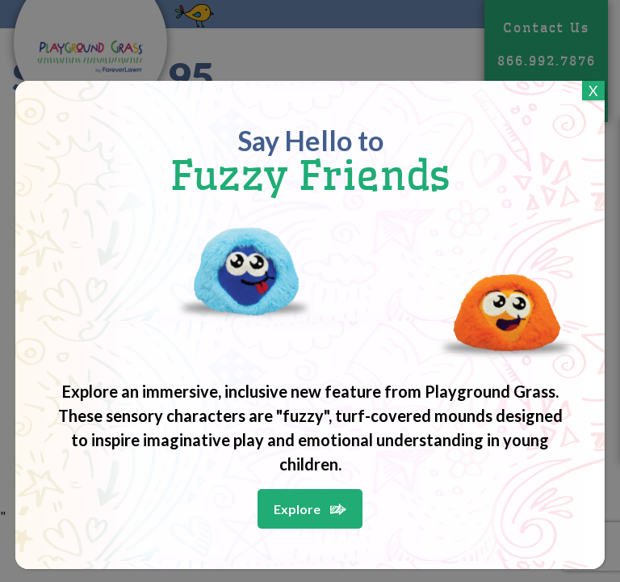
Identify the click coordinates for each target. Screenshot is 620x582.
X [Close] (593, 90)
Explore (297, 509)
